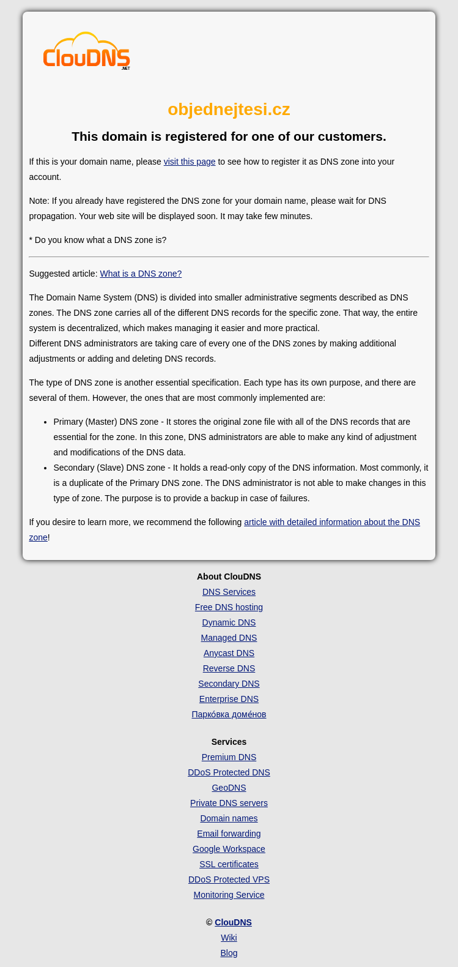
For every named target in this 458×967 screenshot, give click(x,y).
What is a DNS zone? (141, 273)
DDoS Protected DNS (229, 772)
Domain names (228, 818)
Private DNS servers (229, 803)
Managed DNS (229, 638)
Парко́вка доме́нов (229, 714)
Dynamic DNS (229, 622)
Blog (228, 953)
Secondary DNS (228, 684)
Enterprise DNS (229, 699)
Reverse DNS (229, 668)
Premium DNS (229, 757)
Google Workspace (229, 849)
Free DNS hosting (229, 607)
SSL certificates (229, 864)
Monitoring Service (229, 895)
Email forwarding (228, 833)
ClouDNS (233, 922)
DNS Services (229, 592)
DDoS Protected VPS (229, 879)
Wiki (229, 938)
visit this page (190, 161)
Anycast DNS (229, 653)
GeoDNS (229, 788)
